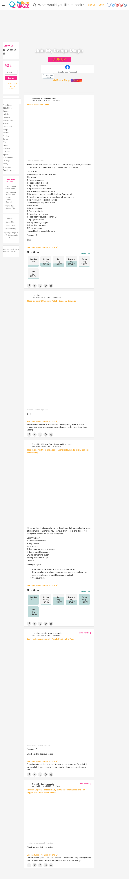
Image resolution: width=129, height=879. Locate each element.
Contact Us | (10, 222)
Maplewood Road (49, 99)
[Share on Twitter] (34, 286)
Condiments (84, 633)
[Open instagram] (125, 5)
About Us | (10, 219)
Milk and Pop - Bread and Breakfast (56, 444)
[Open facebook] (109, 5)
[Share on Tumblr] (40, 286)
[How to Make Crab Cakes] (59, 133)
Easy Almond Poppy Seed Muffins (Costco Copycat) (11, 197)
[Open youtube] (121, 5)
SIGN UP (59, 59)
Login (101, 5)
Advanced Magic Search (12, 86)
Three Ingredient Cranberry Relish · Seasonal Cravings (51, 301)
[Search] (34, 5)
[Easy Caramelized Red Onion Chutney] (59, 490)
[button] (67, 69)
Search (11, 78)
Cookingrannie (47, 784)
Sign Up (91, 5)
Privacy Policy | (10, 225)
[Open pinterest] (117, 5)
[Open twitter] (113, 5)
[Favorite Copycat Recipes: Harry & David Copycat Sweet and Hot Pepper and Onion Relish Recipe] (59, 818)
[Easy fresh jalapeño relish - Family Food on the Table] (59, 693)
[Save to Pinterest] (45, 286)
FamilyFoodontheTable (51, 633)
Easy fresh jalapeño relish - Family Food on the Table (50, 639)
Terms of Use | (10, 229)
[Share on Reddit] (51, 286)
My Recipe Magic (62, 80)
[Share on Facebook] (29, 286)
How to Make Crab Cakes (38, 104)
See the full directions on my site (42, 247)
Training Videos (9, 170)
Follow (77, 80)
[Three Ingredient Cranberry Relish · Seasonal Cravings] (59, 356)
